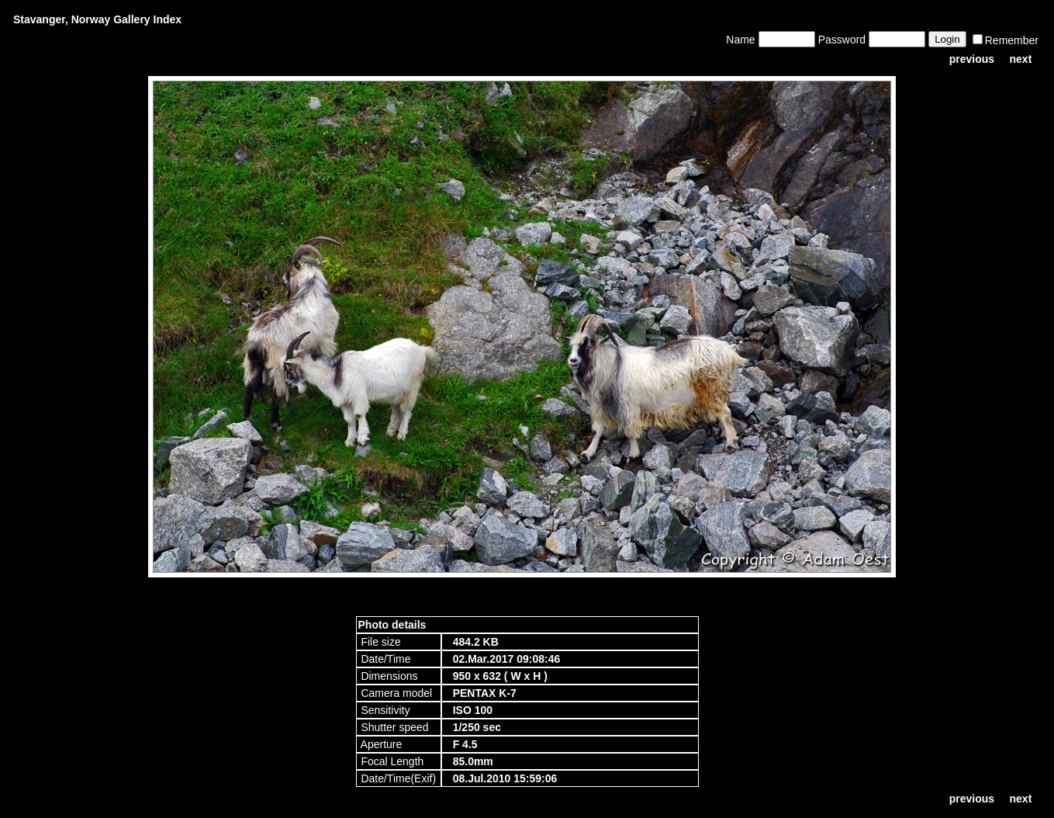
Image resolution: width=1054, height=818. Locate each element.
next (1021, 59)
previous (971, 59)
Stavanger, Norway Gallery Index (97, 19)
